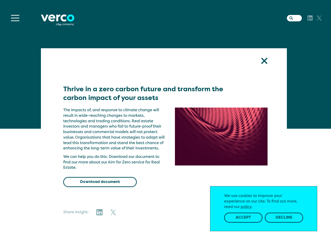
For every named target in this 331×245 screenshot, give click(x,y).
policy (246, 207)
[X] (319, 18)
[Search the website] (290, 17)
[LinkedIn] (311, 17)
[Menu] (15, 18)
